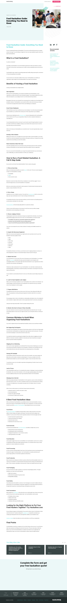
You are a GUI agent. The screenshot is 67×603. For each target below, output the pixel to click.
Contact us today (9, 518)
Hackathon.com (26, 512)
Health (9, 175)
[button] (64, 542)
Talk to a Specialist (56, 1)
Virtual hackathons (9, 204)
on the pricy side (22, 115)
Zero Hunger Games (22, 427)
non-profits (12, 260)
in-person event (31, 194)
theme (25, 170)
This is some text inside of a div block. (35, 550)
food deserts (16, 492)
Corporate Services (47, 1)
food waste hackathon (11, 411)
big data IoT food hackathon (19, 405)
